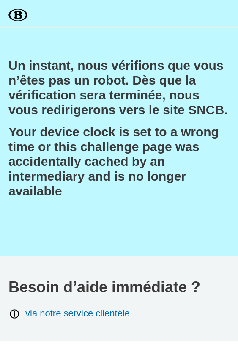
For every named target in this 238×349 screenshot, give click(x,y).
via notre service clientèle (69, 313)
